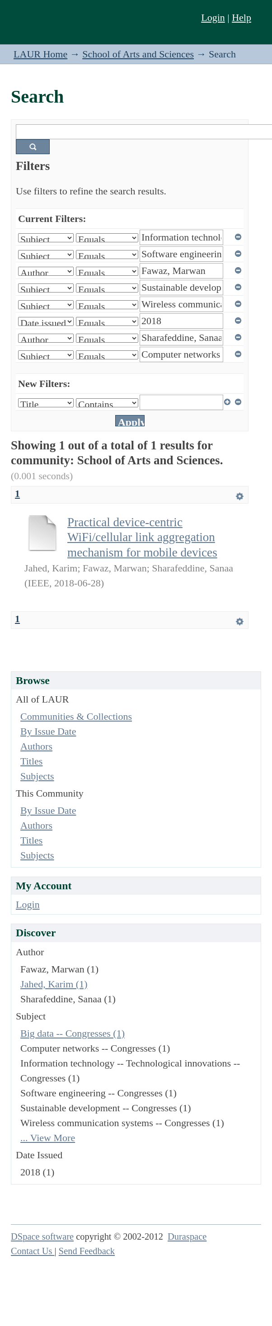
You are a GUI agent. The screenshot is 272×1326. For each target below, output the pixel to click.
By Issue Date (48, 731)
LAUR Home (40, 54)
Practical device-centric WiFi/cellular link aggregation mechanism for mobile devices (142, 537)
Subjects (37, 776)
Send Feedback (87, 1251)
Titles (31, 761)
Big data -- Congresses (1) (72, 1033)
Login (213, 17)
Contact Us (33, 1251)
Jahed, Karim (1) (53, 984)
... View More (47, 1137)
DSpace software (42, 1236)
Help (241, 17)
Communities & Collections (76, 716)
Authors (36, 746)
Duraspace (187, 1236)
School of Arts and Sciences (138, 54)
